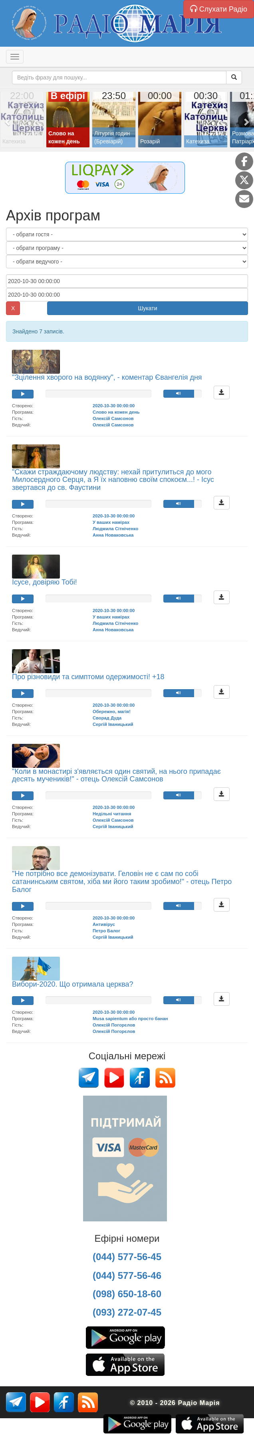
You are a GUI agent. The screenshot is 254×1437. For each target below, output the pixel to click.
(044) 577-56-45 (127, 1256)
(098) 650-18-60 (127, 1293)
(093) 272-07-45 (127, 1312)
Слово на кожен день (116, 412)
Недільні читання (112, 813)
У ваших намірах (111, 522)
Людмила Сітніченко (115, 528)
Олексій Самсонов (113, 418)
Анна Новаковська (113, 535)
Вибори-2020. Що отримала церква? (72, 984)
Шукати (147, 308)
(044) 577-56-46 (127, 1275)
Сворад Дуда (107, 718)
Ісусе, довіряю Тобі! (44, 582)
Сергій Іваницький (113, 724)
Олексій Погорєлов (114, 1025)
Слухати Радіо (218, 9)
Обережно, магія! (112, 711)
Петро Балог (106, 930)
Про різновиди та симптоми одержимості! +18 (88, 677)
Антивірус (104, 924)
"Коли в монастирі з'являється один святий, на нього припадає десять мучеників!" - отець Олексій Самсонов (116, 775)
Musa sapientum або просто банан (130, 1018)
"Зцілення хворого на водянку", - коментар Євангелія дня (107, 377)
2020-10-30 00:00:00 (114, 405)
